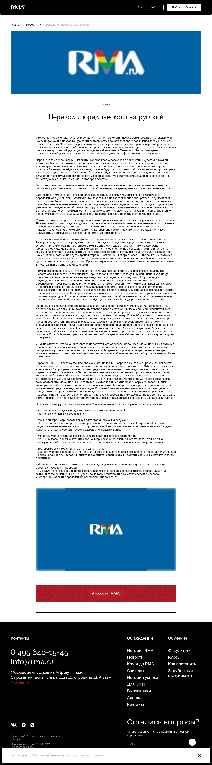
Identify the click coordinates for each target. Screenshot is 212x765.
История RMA (140, 650)
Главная (16, 24)
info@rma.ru (32, 661)
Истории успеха (142, 677)
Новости (31, 24)
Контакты (136, 704)
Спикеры (135, 670)
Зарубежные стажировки (180, 673)
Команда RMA (140, 664)
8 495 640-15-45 (39, 652)
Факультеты (180, 650)
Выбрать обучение (184, 7)
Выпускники (139, 691)
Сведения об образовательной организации (35, 736)
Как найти (20, 682)
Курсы (174, 657)
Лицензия (16, 739)
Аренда (134, 697)
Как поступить (182, 664)
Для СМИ (136, 684)
